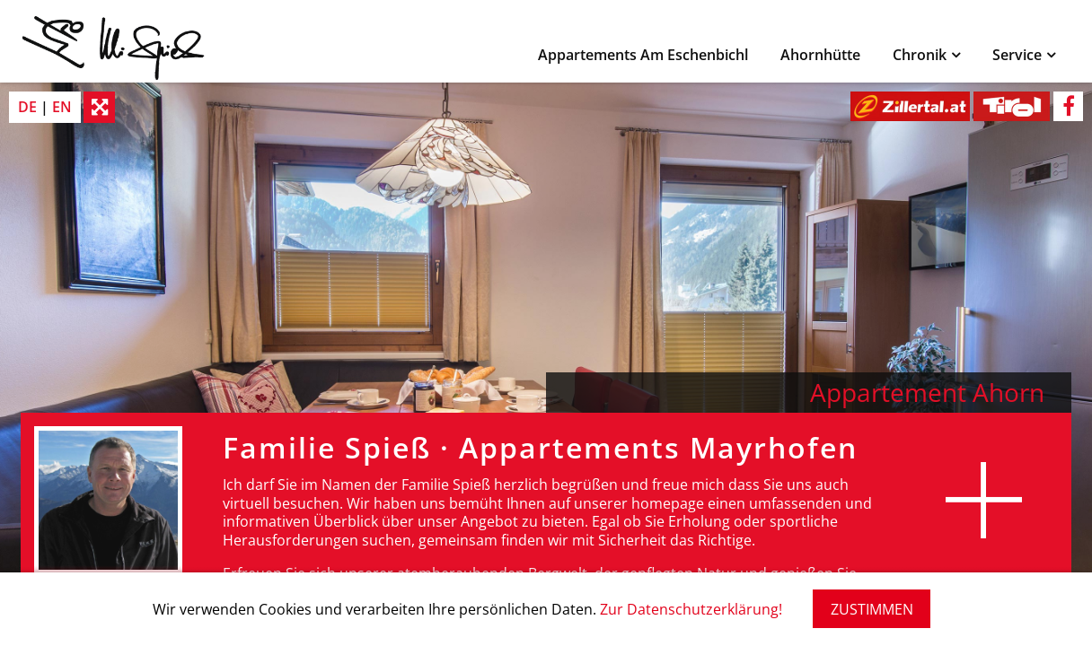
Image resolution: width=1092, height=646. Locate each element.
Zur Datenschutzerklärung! (691, 609)
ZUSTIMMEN (872, 609)
